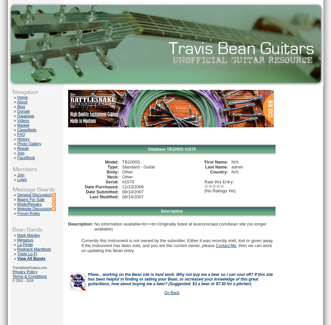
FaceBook (26, 158)
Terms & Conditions (30, 276)
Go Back (172, 293)
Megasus (25, 240)
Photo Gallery (29, 144)
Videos (23, 120)
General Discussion (34, 195)
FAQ (21, 134)
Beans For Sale (31, 199)
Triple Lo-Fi (27, 254)
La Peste (25, 244)
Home (22, 97)
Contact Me (226, 245)
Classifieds (26, 130)
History (23, 139)
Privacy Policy (25, 272)
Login (22, 179)
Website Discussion (34, 209)
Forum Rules (28, 213)
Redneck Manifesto (34, 249)
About (22, 102)
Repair (23, 148)
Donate (23, 111)
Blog (21, 106)
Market (23, 125)
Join (20, 153)
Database (25, 116)
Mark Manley (28, 235)
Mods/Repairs (29, 204)
